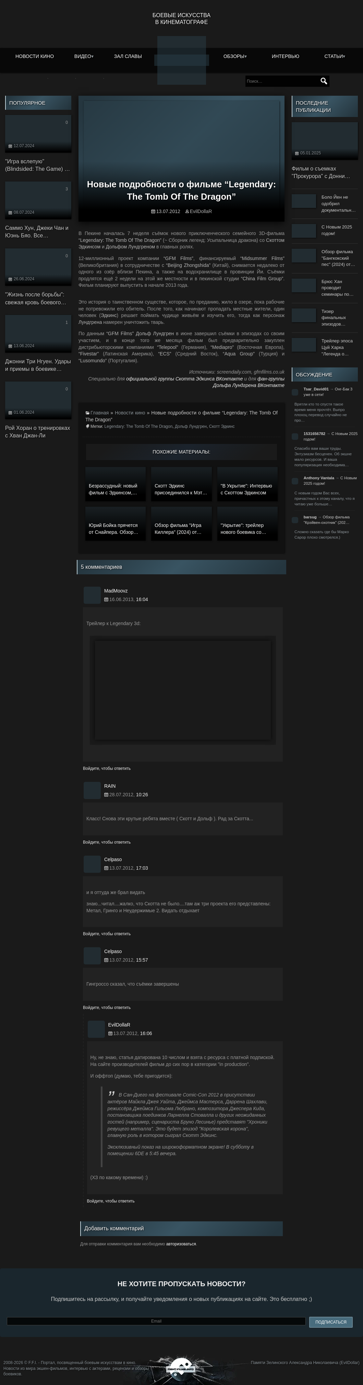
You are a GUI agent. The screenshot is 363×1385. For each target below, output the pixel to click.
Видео (82, 56)
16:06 (146, 1033)
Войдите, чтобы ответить (107, 768)
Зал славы (128, 56)
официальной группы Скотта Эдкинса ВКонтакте (184, 379)
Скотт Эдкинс (222, 426)
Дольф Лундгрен (191, 426)
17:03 (142, 868)
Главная (99, 412)
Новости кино (34, 56)
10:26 (142, 794)
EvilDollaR (201, 211)
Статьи (334, 56)
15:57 (142, 960)
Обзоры (233, 56)
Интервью (285, 56)
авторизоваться (181, 1244)
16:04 (142, 599)
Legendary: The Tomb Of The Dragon (139, 426)
